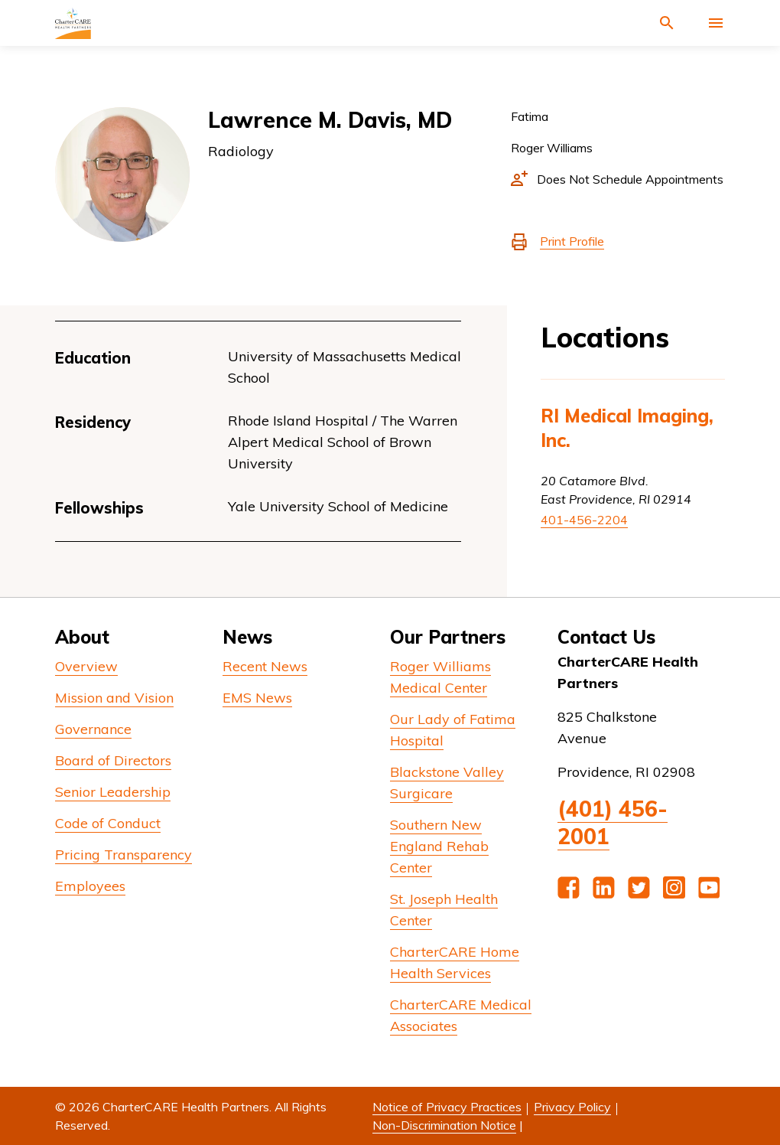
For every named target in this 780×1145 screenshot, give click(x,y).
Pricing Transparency (123, 854)
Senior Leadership (113, 792)
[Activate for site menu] (716, 23)
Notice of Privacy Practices (447, 1106)
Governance (93, 729)
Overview (86, 666)
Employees (90, 886)
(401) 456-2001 (612, 822)
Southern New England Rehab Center (439, 846)
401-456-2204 (584, 519)
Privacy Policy (572, 1106)
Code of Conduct (108, 823)
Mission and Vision (114, 697)
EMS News (257, 697)
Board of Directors (113, 760)
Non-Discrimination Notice (444, 1125)
